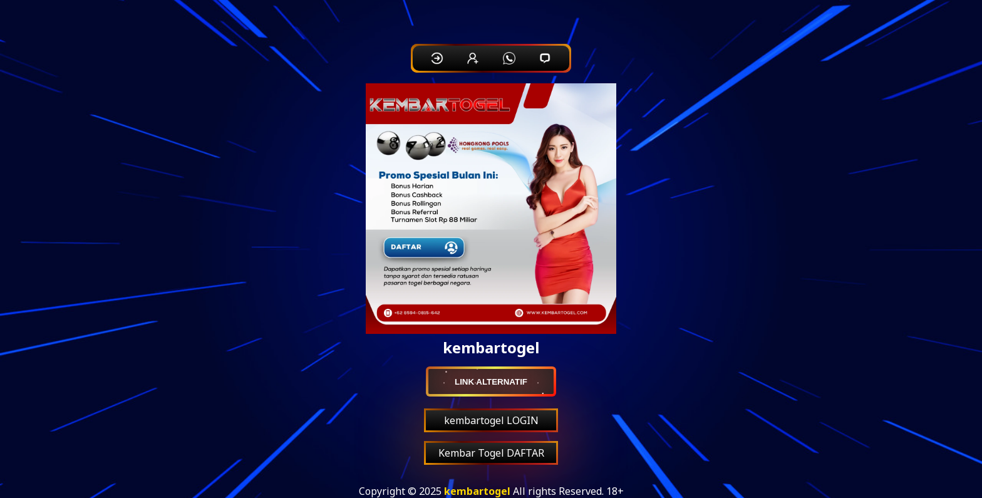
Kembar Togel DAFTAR (491, 453)
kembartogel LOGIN (491, 420)
